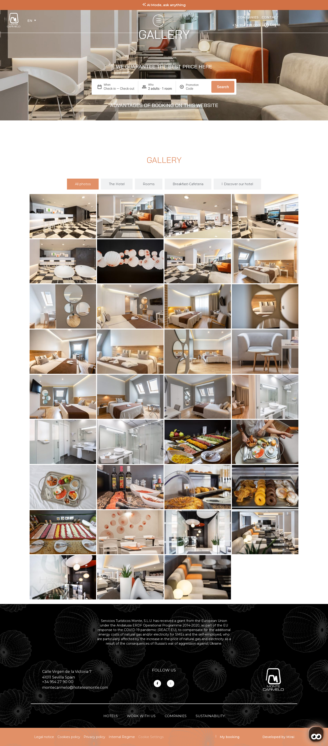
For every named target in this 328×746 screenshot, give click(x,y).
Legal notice (44, 737)
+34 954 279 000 (246, 25)
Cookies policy (68, 737)
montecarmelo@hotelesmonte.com (75, 687)
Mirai (290, 737)
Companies (248, 17)
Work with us (141, 716)
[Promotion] (197, 88)
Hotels (110, 716)
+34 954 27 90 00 (57, 682)
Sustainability (210, 716)
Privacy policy (94, 737)
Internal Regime (122, 737)
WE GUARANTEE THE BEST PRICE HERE (164, 66)
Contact (270, 17)
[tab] (83, 184)
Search (223, 87)
